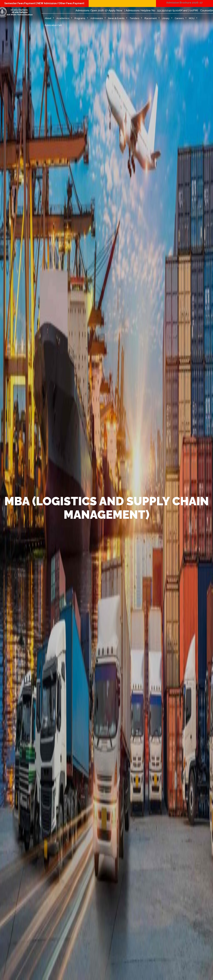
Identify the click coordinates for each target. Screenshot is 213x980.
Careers (181, 19)
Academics (64, 19)
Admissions (98, 19)
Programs (81, 19)
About (50, 19)
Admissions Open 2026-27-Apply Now (99, 10)
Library (167, 19)
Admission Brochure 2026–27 (184, 2)
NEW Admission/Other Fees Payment (60, 3)
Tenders (136, 19)
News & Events (118, 19)
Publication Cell (53, 25)
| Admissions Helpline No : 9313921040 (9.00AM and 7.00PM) (161, 10)
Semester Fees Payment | (20, 3)
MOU (193, 19)
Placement (152, 19)
